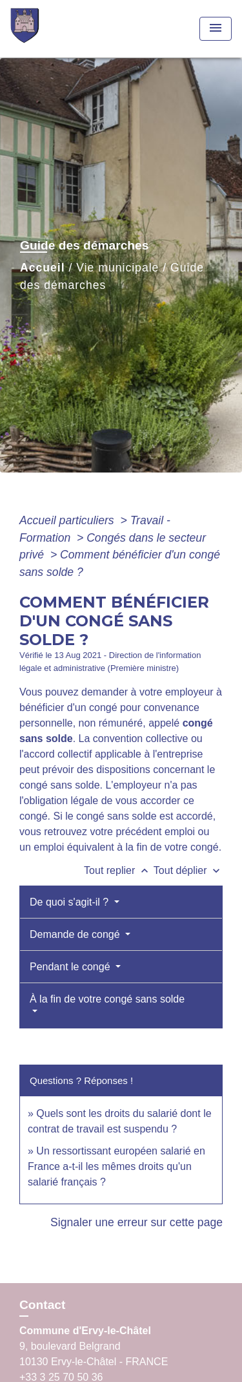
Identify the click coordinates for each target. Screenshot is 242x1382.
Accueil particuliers (68, 520)
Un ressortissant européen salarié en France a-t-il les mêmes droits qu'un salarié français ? (116, 1166)
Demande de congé (76, 934)
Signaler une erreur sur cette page (136, 1222)
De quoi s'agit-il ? (71, 902)
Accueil (42, 267)
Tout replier (119, 870)
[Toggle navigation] (215, 29)
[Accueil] (58, 29)
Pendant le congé (71, 966)
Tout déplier (188, 870)
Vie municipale (117, 267)
